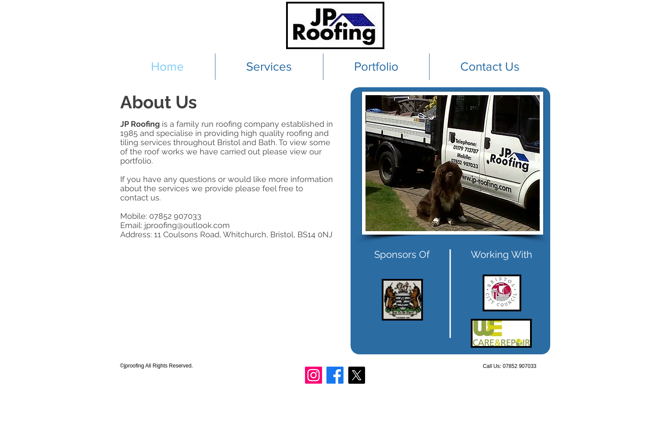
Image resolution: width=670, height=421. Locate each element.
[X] (356, 375)
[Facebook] (335, 375)
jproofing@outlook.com (187, 225)
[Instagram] (313, 375)
